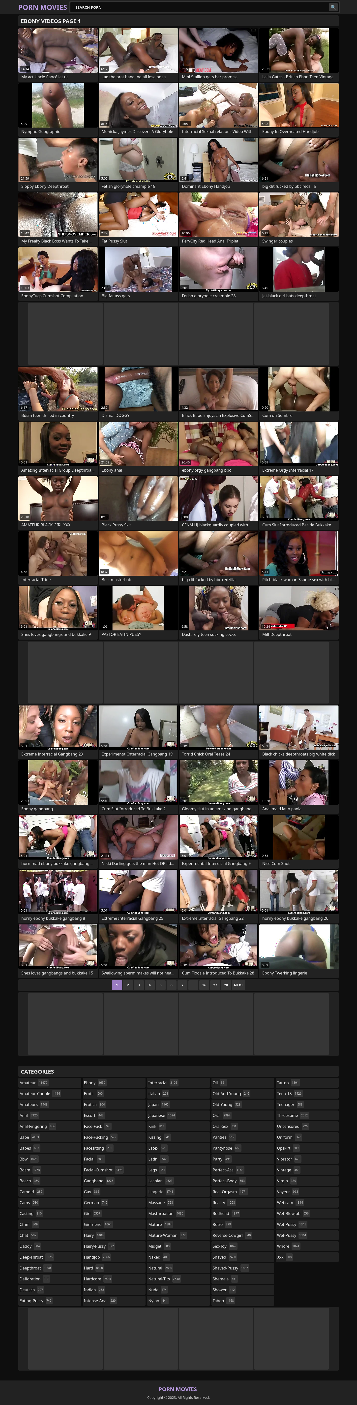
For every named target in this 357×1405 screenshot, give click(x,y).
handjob (97, 1257)
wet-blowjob (293, 1213)
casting (31, 1213)
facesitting (99, 1148)
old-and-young (231, 1093)
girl (93, 1213)
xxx (285, 1257)
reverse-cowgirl (232, 1235)
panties (224, 1137)
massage (161, 1202)
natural (160, 1268)
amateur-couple (40, 1093)
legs (157, 1170)
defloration (35, 1279)
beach (30, 1181)
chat (29, 1235)
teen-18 (290, 1093)
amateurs (34, 1104)
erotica (95, 1104)
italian (158, 1093)
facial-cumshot (104, 1170)
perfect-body (229, 1181)
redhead (226, 1213)
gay (92, 1191)
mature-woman (167, 1235)
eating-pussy (36, 1300)
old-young (227, 1104)
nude (158, 1290)
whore (288, 1246)
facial (95, 1159)
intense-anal (100, 1300)
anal (29, 1115)
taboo (224, 1300)
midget (159, 1246)
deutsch (32, 1290)
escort (94, 1115)
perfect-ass (229, 1170)
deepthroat (36, 1268)
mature (160, 1224)
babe (30, 1137)
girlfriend (98, 1224)
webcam (290, 1202)
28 (226, 985)
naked (159, 1257)
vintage (288, 1170)
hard (94, 1268)
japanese (162, 1115)
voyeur (288, 1191)
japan (159, 1104)
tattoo (288, 1082)
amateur (34, 1082)
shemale (225, 1279)
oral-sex (225, 1126)
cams (29, 1202)
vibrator (289, 1159)
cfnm (29, 1224)
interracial (163, 1082)
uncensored (293, 1126)
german (96, 1202)
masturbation (166, 1213)
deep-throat (37, 1257)
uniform (289, 1137)
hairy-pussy (99, 1246)
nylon (158, 1300)
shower (224, 1290)
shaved (225, 1257)
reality (224, 1202)
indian (94, 1290)
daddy (30, 1246)
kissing (159, 1137)
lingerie (161, 1191)
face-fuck (98, 1126)
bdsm (30, 1170)
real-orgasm (230, 1191)
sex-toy (225, 1246)
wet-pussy (292, 1224)
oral (222, 1115)
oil (220, 1082)
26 (204, 985)
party (222, 1159)
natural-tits (164, 1279)
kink (157, 1126)
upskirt (288, 1148)
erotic (94, 1093)
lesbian (161, 1181)
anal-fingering (38, 1126)
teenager (290, 1104)
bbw (29, 1159)
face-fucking (101, 1137)
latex (158, 1148)
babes (30, 1148)
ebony (95, 1082)
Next (238, 985)
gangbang (99, 1181)
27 (215, 985)
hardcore (98, 1279)
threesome (293, 1115)
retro (222, 1224)
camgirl (32, 1191)
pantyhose (227, 1148)
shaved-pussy (231, 1268)
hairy (94, 1235)
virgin (287, 1181)
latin (158, 1159)
